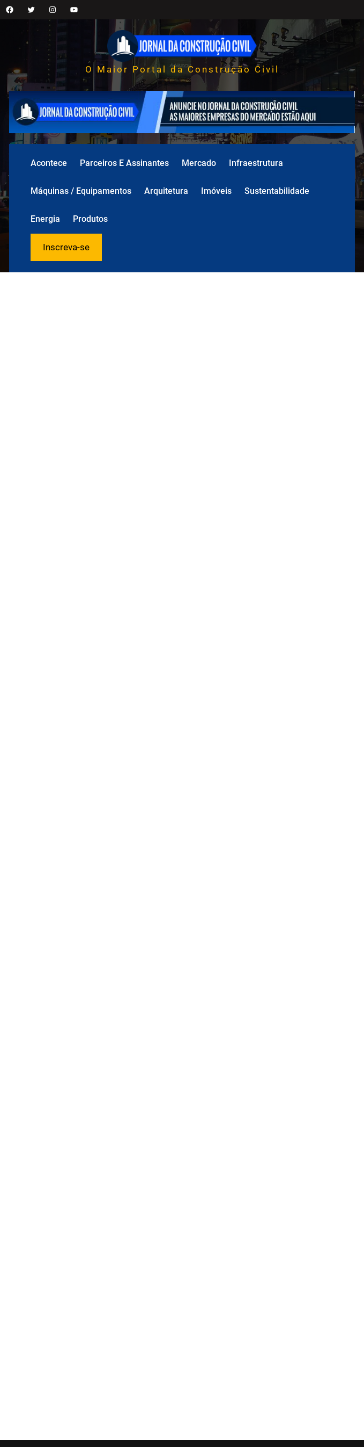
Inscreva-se (66, 247)
